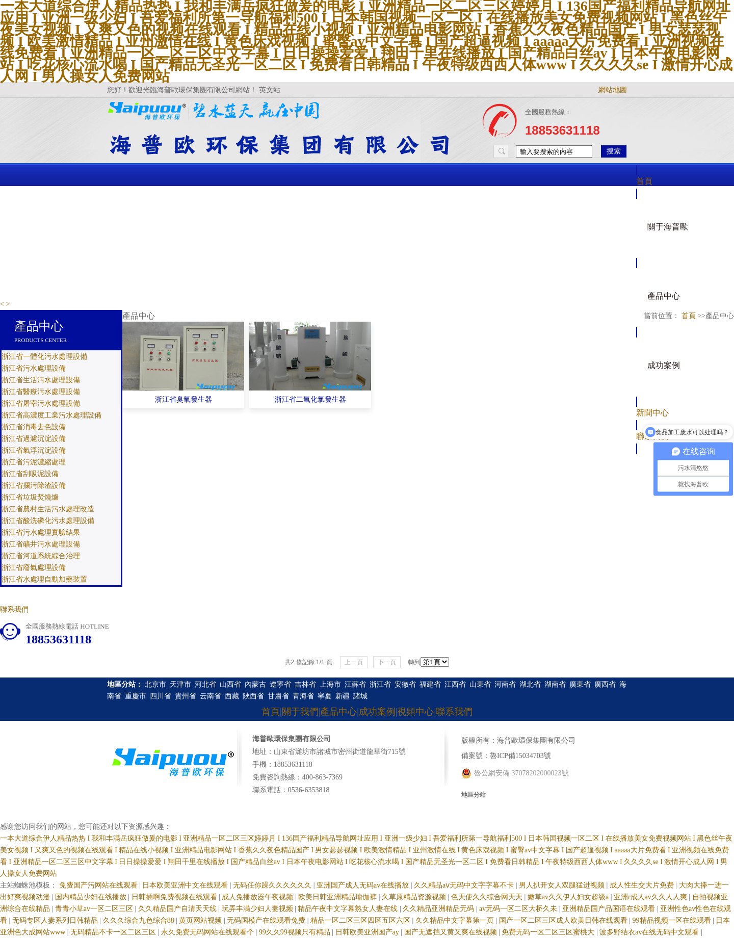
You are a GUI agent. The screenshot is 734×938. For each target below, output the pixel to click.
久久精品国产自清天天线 (178, 909)
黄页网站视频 (201, 920)
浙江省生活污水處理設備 (41, 380)
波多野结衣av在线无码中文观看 (650, 932)
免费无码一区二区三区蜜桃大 (549, 932)
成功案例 (663, 365)
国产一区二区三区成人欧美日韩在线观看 (564, 920)
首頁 (644, 181)
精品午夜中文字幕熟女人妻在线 (349, 909)
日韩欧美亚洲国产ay (368, 932)
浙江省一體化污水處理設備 (44, 356)
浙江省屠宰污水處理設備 (41, 403)
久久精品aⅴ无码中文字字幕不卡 (465, 885)
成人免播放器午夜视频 (258, 897)
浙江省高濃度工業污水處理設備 (51, 415)
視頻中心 (415, 712)
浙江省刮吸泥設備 (30, 474)
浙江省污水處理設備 (34, 368)
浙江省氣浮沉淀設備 (34, 450)
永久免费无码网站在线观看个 (208, 932)
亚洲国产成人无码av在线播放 (364, 885)
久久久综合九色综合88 (139, 920)
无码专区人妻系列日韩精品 (56, 920)
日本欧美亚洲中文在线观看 (186, 885)
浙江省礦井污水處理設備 (41, 544)
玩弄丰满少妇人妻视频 (258, 909)
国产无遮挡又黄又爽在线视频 (451, 932)
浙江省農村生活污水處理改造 (48, 509)
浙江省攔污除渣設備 (34, 485)
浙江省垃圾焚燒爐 (30, 497)
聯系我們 (14, 609)
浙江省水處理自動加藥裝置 (44, 579)
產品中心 (663, 296)
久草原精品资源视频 (415, 897)
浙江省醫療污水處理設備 (41, 392)
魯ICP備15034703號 (520, 756)
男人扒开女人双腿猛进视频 (563, 885)
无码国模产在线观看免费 (267, 920)
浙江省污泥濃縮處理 (34, 462)
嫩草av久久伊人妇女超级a (569, 897)
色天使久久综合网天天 (488, 897)
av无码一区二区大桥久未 (519, 909)
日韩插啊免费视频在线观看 (175, 897)
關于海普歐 (667, 226)
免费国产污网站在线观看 (99, 885)
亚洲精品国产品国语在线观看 (609, 909)
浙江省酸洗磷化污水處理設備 (48, 521)
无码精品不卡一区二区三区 (114, 932)
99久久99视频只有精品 (295, 932)
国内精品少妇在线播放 (91, 897)
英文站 (269, 90)
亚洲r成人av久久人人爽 (651, 897)
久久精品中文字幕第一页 (455, 920)
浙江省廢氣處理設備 (34, 567)
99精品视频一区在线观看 (673, 920)
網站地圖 (612, 90)
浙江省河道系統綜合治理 (41, 556)
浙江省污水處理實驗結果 (41, 532)
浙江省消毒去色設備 (34, 427)
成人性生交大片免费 (643, 885)
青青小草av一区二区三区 (95, 909)
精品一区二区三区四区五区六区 (361, 920)
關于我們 (300, 712)
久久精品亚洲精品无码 (439, 909)
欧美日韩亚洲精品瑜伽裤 (338, 897)
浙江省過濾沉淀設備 (34, 438)
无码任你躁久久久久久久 (273, 885)
